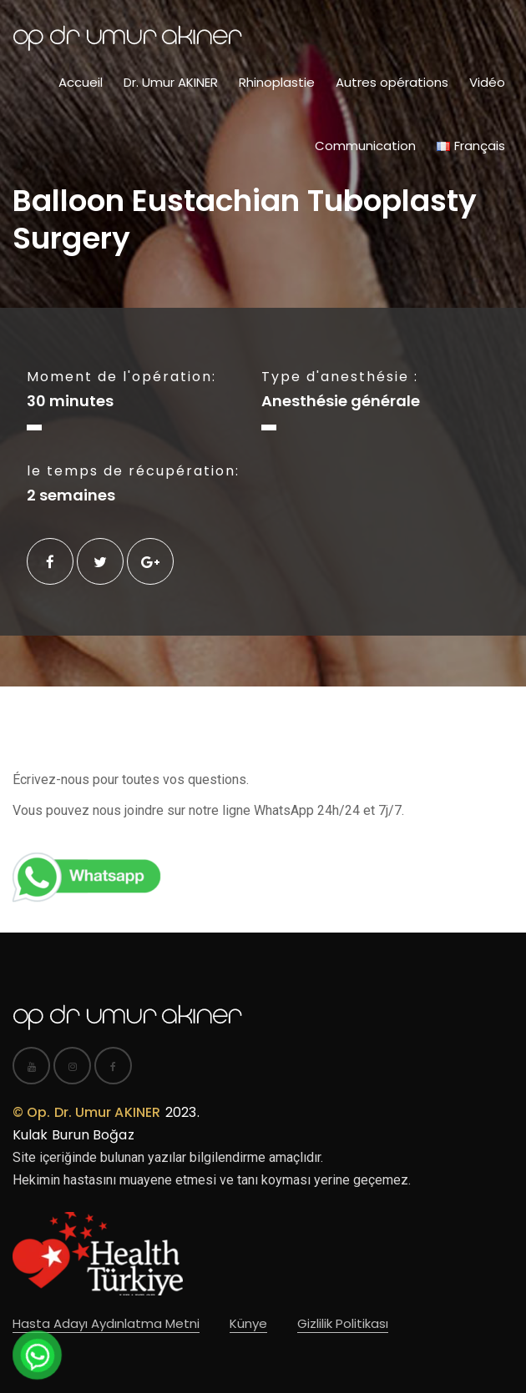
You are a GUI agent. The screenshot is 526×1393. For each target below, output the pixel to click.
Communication (365, 145)
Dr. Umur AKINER (171, 82)
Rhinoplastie (277, 82)
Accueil (80, 82)
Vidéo (487, 82)
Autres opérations (392, 82)
